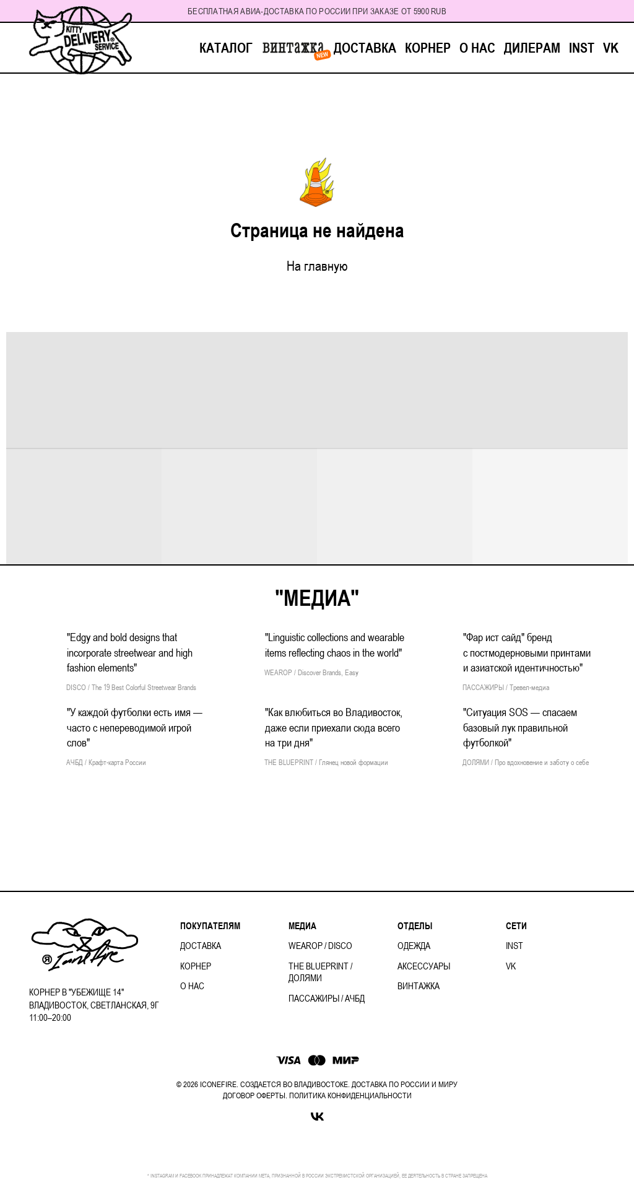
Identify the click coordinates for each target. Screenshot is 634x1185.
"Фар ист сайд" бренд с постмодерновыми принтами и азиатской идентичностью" (527, 652)
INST (581, 48)
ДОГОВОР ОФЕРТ (251, 1095)
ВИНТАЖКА (293, 48)
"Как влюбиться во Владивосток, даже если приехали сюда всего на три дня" (333, 727)
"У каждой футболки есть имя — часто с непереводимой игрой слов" (134, 727)
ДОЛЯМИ (305, 978)
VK (611, 48)
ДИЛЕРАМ (532, 48)
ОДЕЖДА (413, 945)
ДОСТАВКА (365, 48)
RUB (438, 11)
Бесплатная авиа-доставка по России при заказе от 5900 (308, 11)
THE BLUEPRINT (319, 966)
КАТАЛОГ (226, 48)
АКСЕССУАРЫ (423, 966)
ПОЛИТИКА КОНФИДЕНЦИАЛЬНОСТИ (350, 1095)
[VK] (317, 1116)
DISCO (340, 945)
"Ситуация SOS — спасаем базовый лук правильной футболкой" (520, 727)
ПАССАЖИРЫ (314, 998)
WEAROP (306, 945)
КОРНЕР (428, 48)
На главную (317, 266)
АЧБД (355, 998)
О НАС (477, 48)
